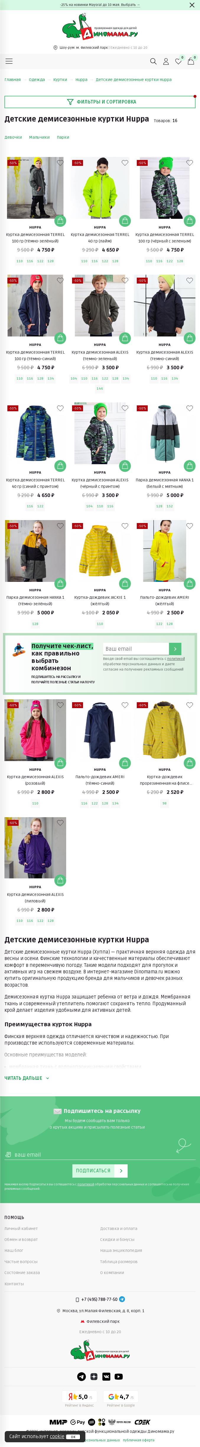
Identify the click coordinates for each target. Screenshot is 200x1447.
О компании (112, 1272)
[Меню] (9, 61)
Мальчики (39, 137)
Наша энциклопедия (121, 1250)
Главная (15, 79)
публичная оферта (139, 1440)
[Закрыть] (192, 5)
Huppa (84, 79)
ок (73, 1437)
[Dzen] (94, 1376)
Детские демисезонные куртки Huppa (134, 79)
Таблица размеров (119, 1261)
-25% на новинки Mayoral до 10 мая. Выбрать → (100, 5)
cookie (57, 1437)
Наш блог (13, 1250)
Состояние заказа (22, 1272)
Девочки (13, 137)
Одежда (40, 79)
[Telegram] (122, 1299)
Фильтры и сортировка (101, 102)
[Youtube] (118, 1376)
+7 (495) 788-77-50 (99, 1299)
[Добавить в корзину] (60, 221)
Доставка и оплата (118, 1228)
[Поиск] (153, 61)
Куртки (63, 79)
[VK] (106, 1376)
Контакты (14, 1283)
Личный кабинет (21, 1228)
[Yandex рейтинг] (79, 1400)
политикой (176, 659)
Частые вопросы (21, 1261)
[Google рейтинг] (121, 1400)
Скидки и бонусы (117, 1239)
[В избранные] (60, 163)
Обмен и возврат (21, 1239)
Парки (63, 137)
